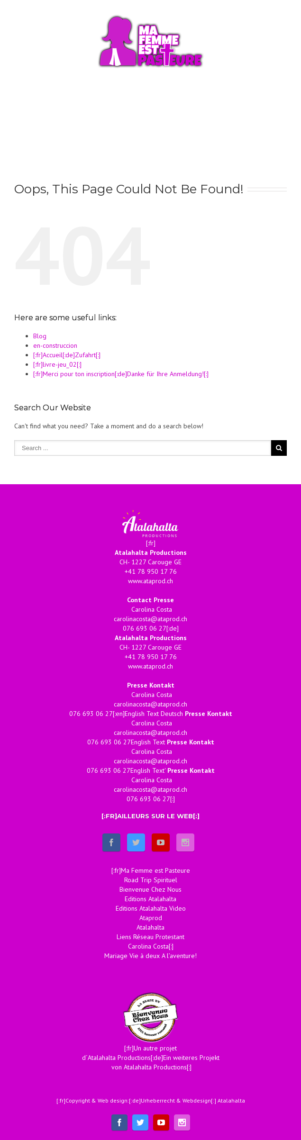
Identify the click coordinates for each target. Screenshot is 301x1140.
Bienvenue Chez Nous (150, 889)
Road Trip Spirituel (150, 880)
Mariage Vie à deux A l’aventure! (150, 955)
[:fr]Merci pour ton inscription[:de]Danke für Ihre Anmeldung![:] (121, 374)
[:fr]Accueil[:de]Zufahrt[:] (66, 355)
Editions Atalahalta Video (151, 908)
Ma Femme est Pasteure (155, 870)
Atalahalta (150, 927)
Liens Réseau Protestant (150, 936)
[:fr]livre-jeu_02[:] (57, 364)
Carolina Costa (148, 946)
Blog (39, 336)
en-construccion (55, 345)
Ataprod (150, 918)
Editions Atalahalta (150, 899)
